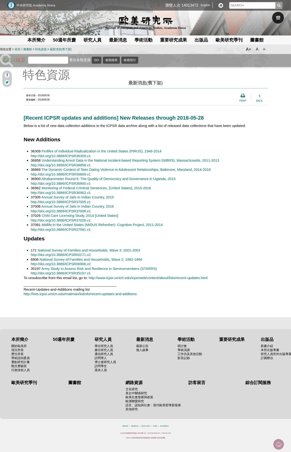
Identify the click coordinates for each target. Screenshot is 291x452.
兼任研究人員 (104, 350)
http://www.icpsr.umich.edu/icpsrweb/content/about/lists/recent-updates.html (148, 278)
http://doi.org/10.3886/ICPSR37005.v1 (61, 202)
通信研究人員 (104, 354)
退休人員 (101, 370)
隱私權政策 (134, 426)
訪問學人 (101, 358)
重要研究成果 (173, 40)
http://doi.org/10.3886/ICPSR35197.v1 (61, 273)
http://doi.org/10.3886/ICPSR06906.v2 (61, 264)
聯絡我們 (125, 426)
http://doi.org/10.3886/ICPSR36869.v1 (61, 174)
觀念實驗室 (19, 366)
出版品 (201, 40)
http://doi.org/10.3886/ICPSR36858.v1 (61, 165)
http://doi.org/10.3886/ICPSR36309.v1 (61, 156)
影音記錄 (184, 358)
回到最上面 (278, 444)
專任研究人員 (104, 346)
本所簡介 (36, 40)
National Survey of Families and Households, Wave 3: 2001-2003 (89, 250)
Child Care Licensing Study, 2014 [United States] (80, 215)
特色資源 (41, 49)
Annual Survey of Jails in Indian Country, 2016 (77, 206)
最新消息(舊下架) (61, 49)
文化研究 (132, 389)
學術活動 (143, 40)
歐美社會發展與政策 (139, 397)
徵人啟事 (142, 350)
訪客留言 (196, 382)
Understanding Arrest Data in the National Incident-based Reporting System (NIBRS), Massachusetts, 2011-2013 (130, 160)
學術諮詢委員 (20, 358)
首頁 (17, 49)
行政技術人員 (20, 370)
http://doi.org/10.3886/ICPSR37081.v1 (61, 229)
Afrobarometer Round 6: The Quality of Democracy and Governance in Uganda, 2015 (108, 179)
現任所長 (17, 350)
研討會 (182, 346)
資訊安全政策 (145, 426)
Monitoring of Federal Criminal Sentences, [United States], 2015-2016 (96, 188)
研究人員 (92, 40)
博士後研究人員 (105, 362)
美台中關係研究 (136, 393)
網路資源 (134, 382)
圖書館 (257, 40)
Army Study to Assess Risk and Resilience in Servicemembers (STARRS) (99, 269)
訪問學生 (101, 366)
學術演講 (184, 350)
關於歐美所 (19, 346)
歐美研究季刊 (229, 40)
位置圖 (155, 426)
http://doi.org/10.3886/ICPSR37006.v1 (61, 211)
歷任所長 (17, 354)
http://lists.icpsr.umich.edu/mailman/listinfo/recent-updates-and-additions (80, 294)
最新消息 (118, 40)
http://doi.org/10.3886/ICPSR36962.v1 (61, 193)
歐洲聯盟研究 (135, 401)
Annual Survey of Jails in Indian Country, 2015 (77, 197)
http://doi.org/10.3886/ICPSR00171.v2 (61, 255)
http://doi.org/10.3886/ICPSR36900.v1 (61, 183)
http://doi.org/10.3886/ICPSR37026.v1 (61, 220)
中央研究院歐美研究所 (145, 22)
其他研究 (132, 409)
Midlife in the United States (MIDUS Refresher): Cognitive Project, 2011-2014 (102, 225)
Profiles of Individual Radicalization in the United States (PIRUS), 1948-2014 (101, 151)
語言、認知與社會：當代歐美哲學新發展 (153, 405)
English (205, 5)
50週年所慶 (64, 40)
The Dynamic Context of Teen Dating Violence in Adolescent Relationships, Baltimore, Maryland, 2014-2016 (126, 169)
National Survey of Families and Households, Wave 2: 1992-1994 (91, 259)
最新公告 (142, 346)
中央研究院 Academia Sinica (36, 5)
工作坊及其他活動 (190, 354)
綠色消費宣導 (164, 426)
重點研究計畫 (20, 362)
